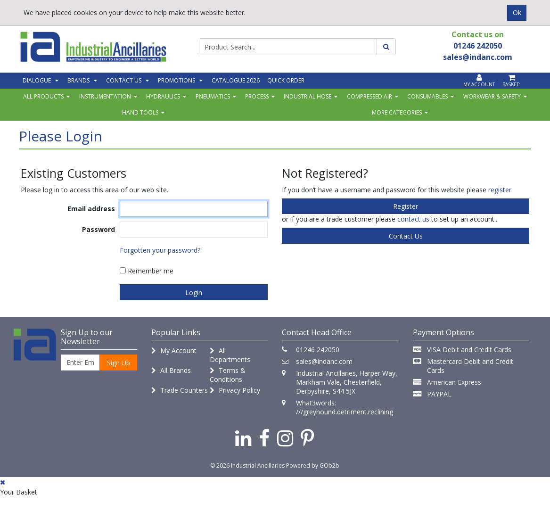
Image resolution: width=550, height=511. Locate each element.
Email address (91, 208)
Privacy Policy (235, 390)
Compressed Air (369, 96)
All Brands (171, 370)
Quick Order (285, 80)
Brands (78, 80)
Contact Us (123, 80)
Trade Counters (179, 390)
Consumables (427, 96)
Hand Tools (140, 112)
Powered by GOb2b (312, 466)
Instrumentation (105, 96)
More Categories (397, 112)
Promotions (176, 80)
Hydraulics (163, 96)
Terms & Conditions (228, 375)
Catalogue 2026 (236, 80)
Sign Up (118, 362)
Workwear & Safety (492, 96)
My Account (174, 350)
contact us (413, 218)
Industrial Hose (307, 96)
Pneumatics (213, 96)
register (499, 189)
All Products (43, 96)
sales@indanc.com (324, 361)
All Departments (230, 355)
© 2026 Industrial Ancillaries (247, 466)
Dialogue (37, 80)
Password (98, 229)
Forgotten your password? (160, 250)
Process (257, 96)
